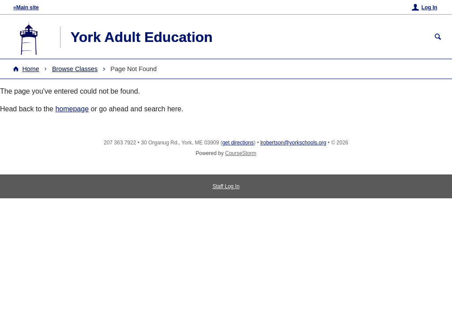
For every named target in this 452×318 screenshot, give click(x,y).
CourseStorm (240, 153)
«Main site (26, 7)
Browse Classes (75, 68)
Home (30, 68)
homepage (72, 109)
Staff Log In (225, 186)
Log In (429, 7)
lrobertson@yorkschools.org (293, 143)
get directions (237, 143)
